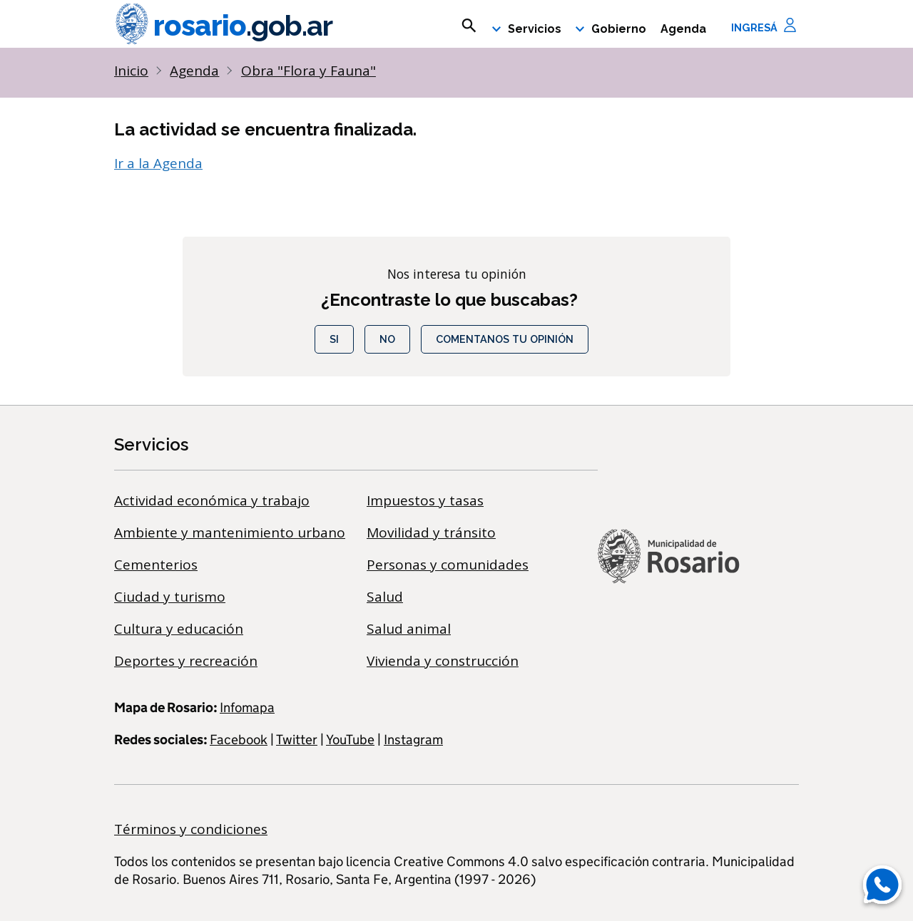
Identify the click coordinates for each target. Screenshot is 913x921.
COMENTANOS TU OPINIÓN (504, 339)
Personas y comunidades (448, 564)
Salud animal (409, 628)
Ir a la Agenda (158, 163)
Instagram (413, 739)
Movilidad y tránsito (431, 532)
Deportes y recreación (185, 661)
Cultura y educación (178, 628)
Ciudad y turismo (169, 596)
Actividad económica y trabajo (212, 500)
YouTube (350, 739)
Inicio (131, 70)
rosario (223, 26)
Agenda (683, 29)
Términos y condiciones (190, 829)
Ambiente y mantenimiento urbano (229, 532)
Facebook (238, 739)
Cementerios (156, 564)
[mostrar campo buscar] (469, 26)
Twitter (296, 739)
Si (334, 339)
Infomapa (247, 707)
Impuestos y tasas (425, 500)
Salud (385, 596)
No (387, 339)
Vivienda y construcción (443, 661)
